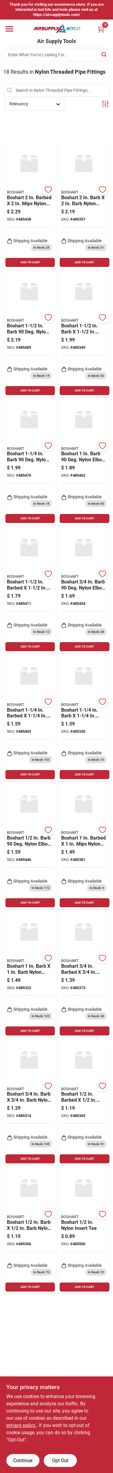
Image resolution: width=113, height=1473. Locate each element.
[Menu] (9, 29)
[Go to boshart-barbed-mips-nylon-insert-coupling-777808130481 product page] (29, 718)
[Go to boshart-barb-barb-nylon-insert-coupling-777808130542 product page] (84, 718)
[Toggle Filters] (105, 104)
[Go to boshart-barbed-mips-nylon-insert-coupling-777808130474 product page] (84, 846)
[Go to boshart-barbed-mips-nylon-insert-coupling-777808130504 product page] (29, 206)
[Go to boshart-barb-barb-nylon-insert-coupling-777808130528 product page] (29, 1103)
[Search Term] (56, 55)
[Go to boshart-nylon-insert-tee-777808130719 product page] (84, 1231)
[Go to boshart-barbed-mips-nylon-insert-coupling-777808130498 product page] (29, 590)
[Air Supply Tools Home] (57, 29)
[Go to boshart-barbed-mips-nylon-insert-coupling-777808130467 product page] (84, 974)
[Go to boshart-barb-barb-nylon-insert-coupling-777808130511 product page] (29, 1231)
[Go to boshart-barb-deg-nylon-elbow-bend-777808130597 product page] (84, 462)
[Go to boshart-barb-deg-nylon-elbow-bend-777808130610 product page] (29, 334)
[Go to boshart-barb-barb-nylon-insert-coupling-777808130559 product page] (84, 334)
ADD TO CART (30, 262)
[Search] (104, 54)
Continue (22, 1460)
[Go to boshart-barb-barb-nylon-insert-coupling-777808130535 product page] (29, 974)
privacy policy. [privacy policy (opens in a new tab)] (21, 1425)
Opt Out (60, 1460)
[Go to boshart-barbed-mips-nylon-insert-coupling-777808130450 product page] (84, 1103)
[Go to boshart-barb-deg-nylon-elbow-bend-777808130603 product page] (29, 462)
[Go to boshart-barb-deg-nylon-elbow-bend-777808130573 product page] (29, 846)
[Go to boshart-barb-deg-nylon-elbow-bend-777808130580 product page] (84, 590)
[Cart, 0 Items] (101, 29)
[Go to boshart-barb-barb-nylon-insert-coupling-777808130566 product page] (84, 206)
